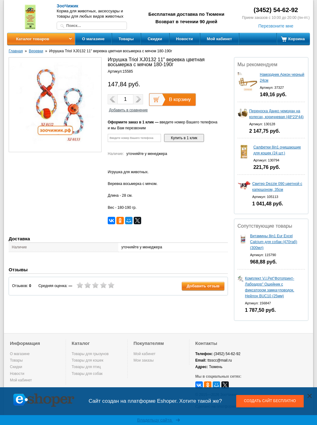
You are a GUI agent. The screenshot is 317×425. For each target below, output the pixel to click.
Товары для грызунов (90, 354)
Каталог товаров (32, 38)
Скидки (155, 38)
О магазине (93, 38)
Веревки (36, 51)
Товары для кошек (87, 360)
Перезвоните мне (275, 26)
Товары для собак (87, 373)
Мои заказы (143, 360)
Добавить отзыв (203, 286)
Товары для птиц (86, 367)
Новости (184, 38)
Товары (126, 38)
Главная (16, 51)
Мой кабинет (219, 38)
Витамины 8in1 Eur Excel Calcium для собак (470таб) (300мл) (273, 242)
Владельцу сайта (158, 420)
